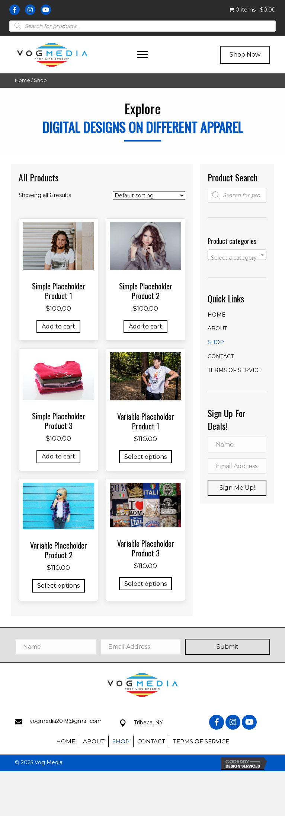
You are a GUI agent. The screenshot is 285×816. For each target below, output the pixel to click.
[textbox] (237, 258)
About (217, 328)
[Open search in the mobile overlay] (142, 26)
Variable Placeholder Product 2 (58, 550)
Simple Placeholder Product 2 (145, 290)
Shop (216, 342)
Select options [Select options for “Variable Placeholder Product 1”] (145, 456)
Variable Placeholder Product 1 (145, 421)
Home (22, 80)
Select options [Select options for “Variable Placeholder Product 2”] (58, 585)
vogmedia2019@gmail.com (66, 721)
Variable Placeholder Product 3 (145, 548)
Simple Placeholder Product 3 (58, 420)
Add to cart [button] (58, 326)
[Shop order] (149, 195)
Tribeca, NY (148, 722)
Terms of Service (235, 370)
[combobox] (237, 255)
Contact (221, 356)
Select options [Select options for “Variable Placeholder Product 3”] (145, 583)
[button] (142, 54)
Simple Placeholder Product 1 (58, 290)
